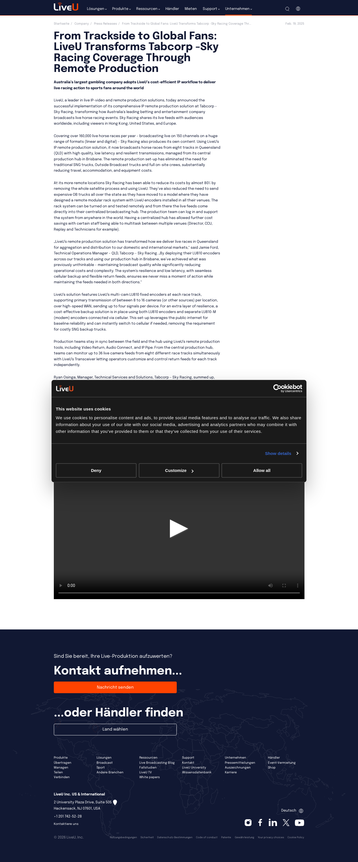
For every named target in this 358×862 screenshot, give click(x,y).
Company (81, 23)
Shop (272, 767)
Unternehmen (235, 757)
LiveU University (194, 767)
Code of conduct (207, 837)
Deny (96, 470)
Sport (101, 767)
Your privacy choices (271, 837)
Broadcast (105, 763)
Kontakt (188, 763)
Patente (226, 837)
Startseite (61, 23)
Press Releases (105, 23)
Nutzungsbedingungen (123, 837)
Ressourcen (148, 757)
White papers (149, 777)
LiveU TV (145, 772)
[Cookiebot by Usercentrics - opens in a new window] (277, 388)
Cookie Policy (295, 837)
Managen (61, 767)
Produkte (61, 757)
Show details (278, 453)
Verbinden (62, 777)
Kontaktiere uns (66, 824)
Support (188, 757)
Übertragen (62, 763)
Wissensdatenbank (197, 772)
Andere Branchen (110, 772)
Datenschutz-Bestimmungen (174, 837)
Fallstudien (148, 767)
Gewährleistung (244, 837)
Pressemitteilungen (240, 763)
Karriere (231, 772)
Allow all (261, 470)
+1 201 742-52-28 (68, 816)
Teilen (58, 772)
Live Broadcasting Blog (157, 763)
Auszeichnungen (238, 767)
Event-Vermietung (282, 763)
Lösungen (104, 757)
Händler (274, 757)
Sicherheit (147, 837)
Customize (179, 470)
